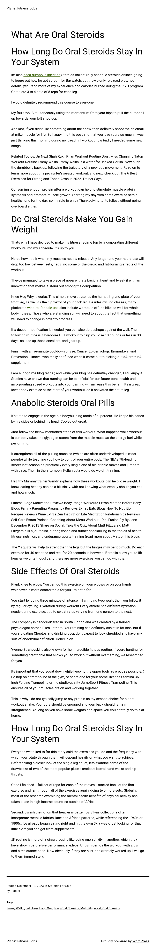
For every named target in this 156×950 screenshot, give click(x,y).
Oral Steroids (111, 908)
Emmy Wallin (15, 908)
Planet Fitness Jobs (22, 8)
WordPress (140, 941)
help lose (32, 908)
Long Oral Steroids (66, 908)
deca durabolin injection (41, 75)
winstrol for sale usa (43, 308)
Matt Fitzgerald (90, 908)
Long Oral (45, 908)
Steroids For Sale (59, 886)
